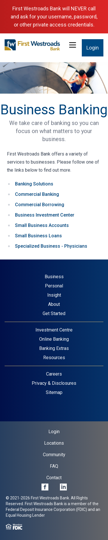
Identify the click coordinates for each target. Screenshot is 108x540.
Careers (54, 374)
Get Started (54, 313)
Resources (54, 357)
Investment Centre (54, 330)
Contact (54, 477)
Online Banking (54, 339)
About (54, 304)
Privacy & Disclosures (54, 383)
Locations (54, 443)
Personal (54, 286)
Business (54, 276)
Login (92, 48)
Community (54, 454)
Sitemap (54, 392)
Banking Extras (54, 348)
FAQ (54, 466)
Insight (54, 295)
